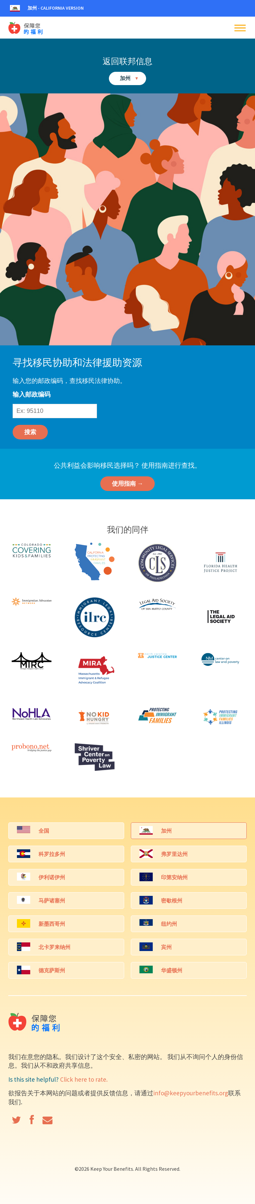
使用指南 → (127, 483)
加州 (129, 78)
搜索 (30, 432)
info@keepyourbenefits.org (190, 1093)
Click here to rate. (84, 1079)
